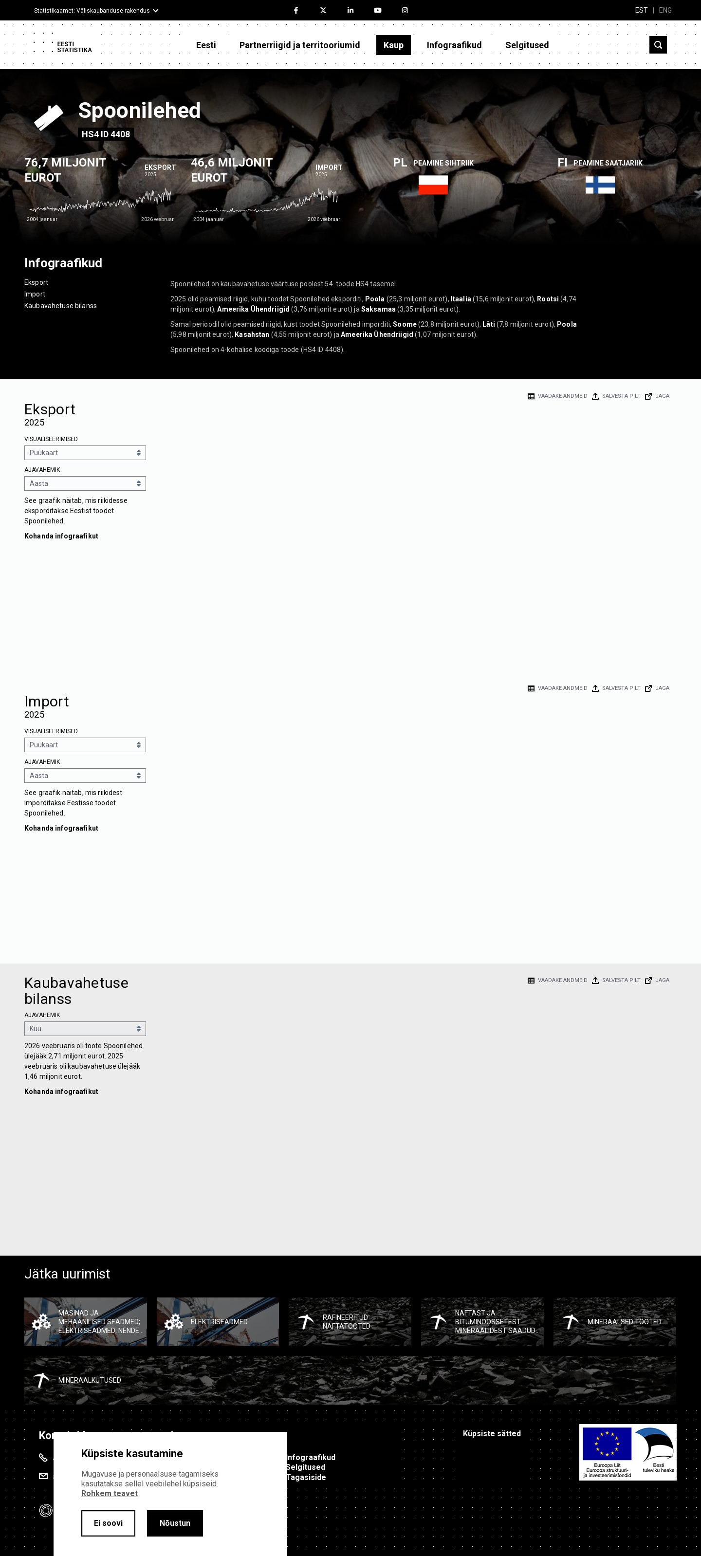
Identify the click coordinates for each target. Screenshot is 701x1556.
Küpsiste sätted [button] (492, 1433)
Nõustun (175, 1523)
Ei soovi (108, 1523)
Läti (488, 324)
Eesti (206, 45)
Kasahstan (252, 334)
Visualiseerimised (51, 439)
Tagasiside (306, 1477)
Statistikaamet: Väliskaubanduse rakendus (92, 10)
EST (641, 10)
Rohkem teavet (109, 1493)
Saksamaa (378, 309)
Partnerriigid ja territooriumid (300, 45)
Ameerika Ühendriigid (253, 309)
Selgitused (527, 45)
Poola (375, 299)
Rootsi (548, 299)
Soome (405, 324)
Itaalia (461, 299)
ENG (665, 10)
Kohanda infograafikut (61, 536)
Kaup (394, 45)
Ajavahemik (42, 469)
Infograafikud (454, 45)
